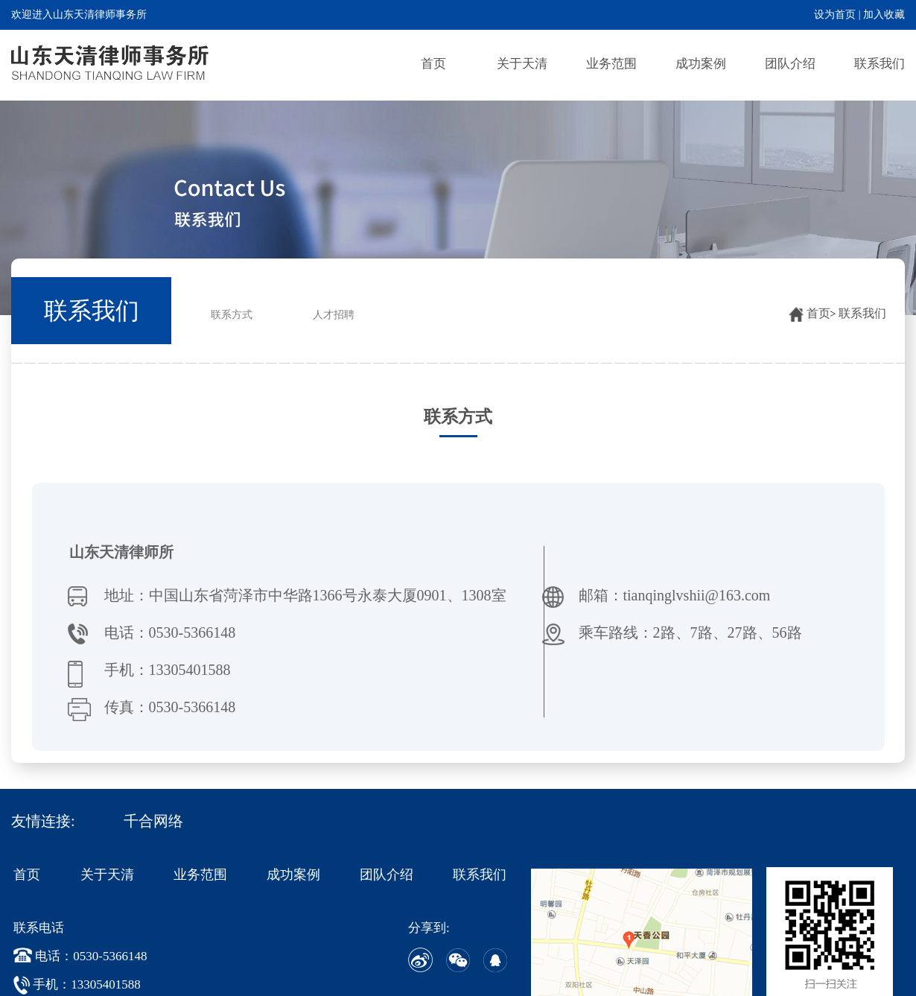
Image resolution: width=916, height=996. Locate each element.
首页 (433, 64)
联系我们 (879, 64)
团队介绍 (790, 64)
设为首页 (835, 14)
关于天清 (522, 64)
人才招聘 (333, 314)
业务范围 (611, 64)
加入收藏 (884, 14)
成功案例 (700, 64)
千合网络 (153, 821)
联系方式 (231, 314)
